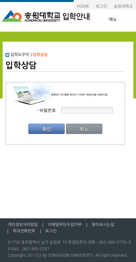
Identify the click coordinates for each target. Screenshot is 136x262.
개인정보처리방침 (23, 225)
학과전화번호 (24, 231)
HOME (83, 6)
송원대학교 (123, 6)
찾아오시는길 (103, 225)
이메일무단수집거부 (65, 225)
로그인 (101, 6)
